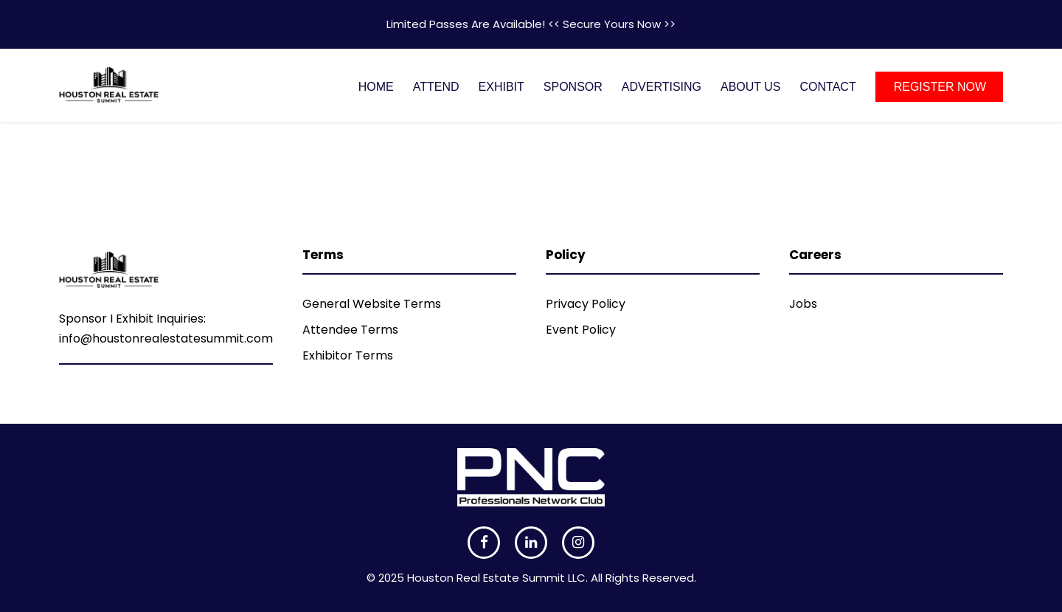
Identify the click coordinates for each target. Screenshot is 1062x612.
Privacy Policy (585, 303)
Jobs (803, 303)
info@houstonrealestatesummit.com (166, 338)
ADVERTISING (661, 86)
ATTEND (436, 86)
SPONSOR (573, 86)
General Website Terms (371, 303)
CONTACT (828, 86)
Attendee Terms (350, 329)
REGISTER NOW (940, 86)
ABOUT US (751, 86)
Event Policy (581, 329)
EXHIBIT (501, 86)
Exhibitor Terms (347, 355)
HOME (376, 86)
